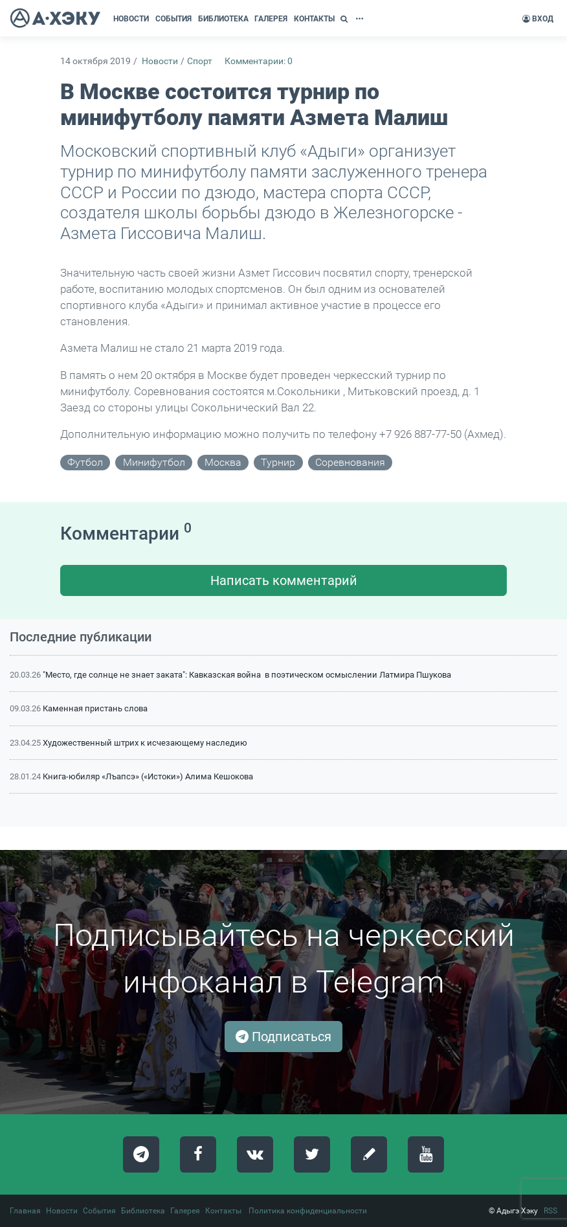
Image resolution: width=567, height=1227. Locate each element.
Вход (537, 18)
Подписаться (283, 1036)
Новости (160, 61)
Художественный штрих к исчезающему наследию (145, 743)
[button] (345, 19)
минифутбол (154, 462)
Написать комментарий (283, 580)
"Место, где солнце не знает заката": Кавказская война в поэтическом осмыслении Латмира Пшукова (247, 675)
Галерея (185, 1210)
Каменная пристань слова (95, 708)
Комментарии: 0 (259, 61)
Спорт (199, 61)
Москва (223, 462)
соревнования (350, 462)
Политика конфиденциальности (308, 1210)
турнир (278, 462)
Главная (25, 1210)
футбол (85, 462)
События (99, 1210)
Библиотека (143, 1210)
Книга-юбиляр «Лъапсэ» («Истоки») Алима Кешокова (148, 776)
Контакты (223, 1210)
